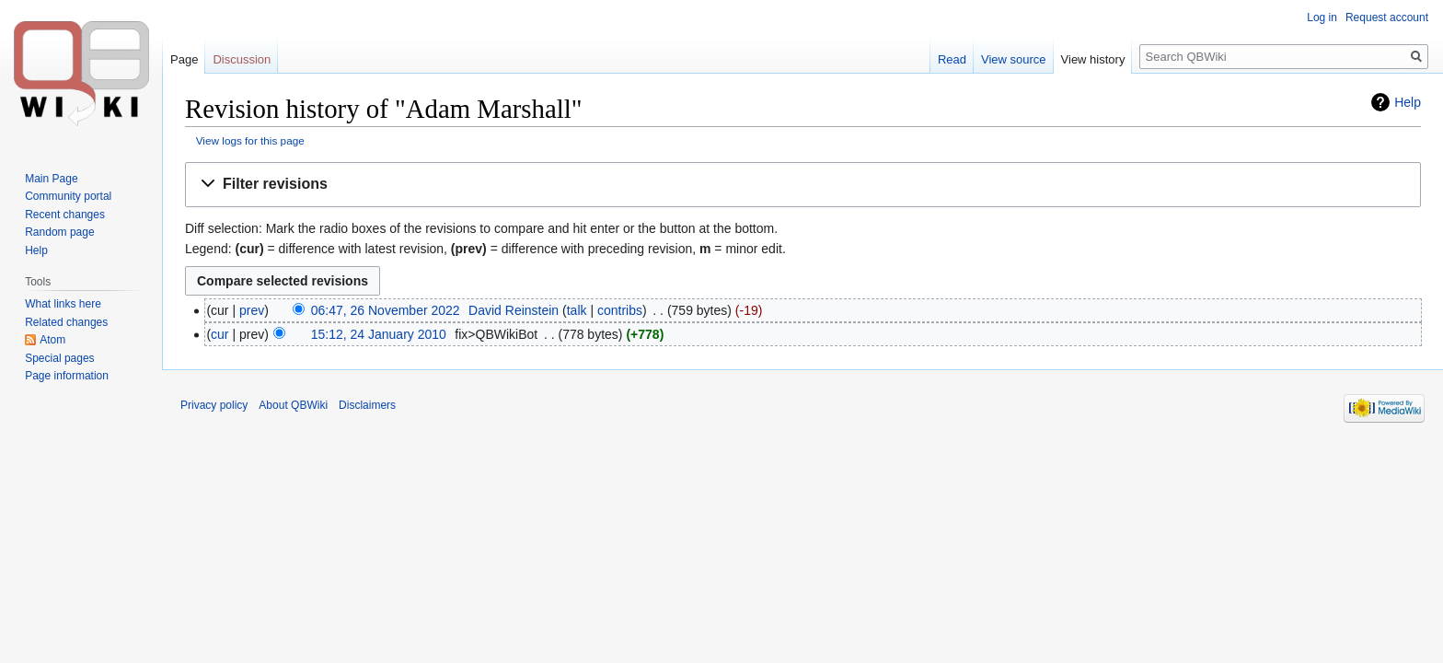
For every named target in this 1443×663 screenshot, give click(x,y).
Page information (67, 375)
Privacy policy (214, 405)
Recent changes (65, 214)
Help (1407, 102)
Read (952, 59)
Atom (52, 339)
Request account (1386, 17)
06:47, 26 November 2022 (385, 310)
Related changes (66, 322)
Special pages (59, 358)
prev (251, 310)
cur (219, 334)
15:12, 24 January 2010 (378, 334)
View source (1013, 59)
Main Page (51, 178)
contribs (619, 310)
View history (1093, 59)
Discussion (242, 59)
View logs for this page (250, 140)
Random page (59, 232)
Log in (1322, 17)
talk (577, 310)
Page (184, 59)
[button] (803, 185)
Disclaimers (367, 405)
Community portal (68, 196)
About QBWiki (293, 405)
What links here (63, 303)
